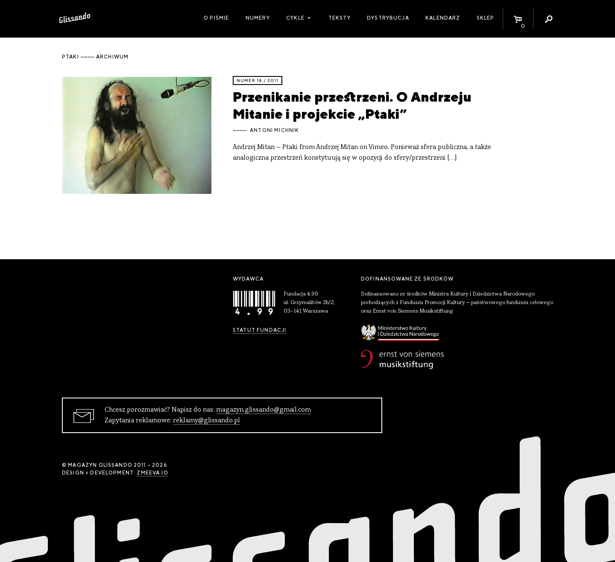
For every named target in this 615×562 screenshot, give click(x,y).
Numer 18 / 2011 (257, 80)
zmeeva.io (152, 473)
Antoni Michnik (274, 130)
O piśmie (216, 18)
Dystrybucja (388, 18)
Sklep (486, 18)
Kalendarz (442, 18)
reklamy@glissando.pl (206, 420)
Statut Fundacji (259, 330)
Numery (258, 18)
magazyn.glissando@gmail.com (263, 410)
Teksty (339, 18)
